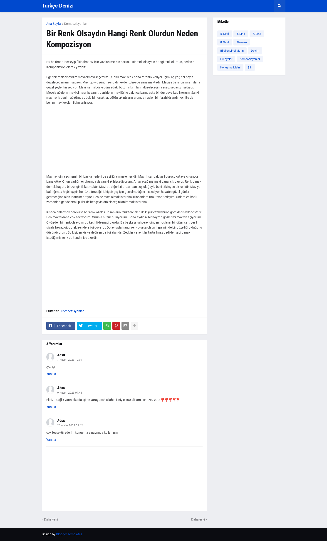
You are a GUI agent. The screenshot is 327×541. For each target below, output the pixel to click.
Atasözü (241, 42)
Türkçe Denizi (58, 6)
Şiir (250, 67)
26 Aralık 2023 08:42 (70, 425)
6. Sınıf (240, 33)
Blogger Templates (69, 534)
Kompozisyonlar (75, 23)
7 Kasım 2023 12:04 (69, 359)
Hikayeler (226, 59)
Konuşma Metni (230, 67)
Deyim (255, 50)
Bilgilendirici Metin (232, 50)
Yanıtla (51, 374)
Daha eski (198, 519)
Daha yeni (51, 519)
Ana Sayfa (53, 23)
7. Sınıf (257, 33)
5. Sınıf (224, 33)
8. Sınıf (224, 42)
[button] (279, 6)
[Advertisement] (124, 142)
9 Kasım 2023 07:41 (69, 392)
